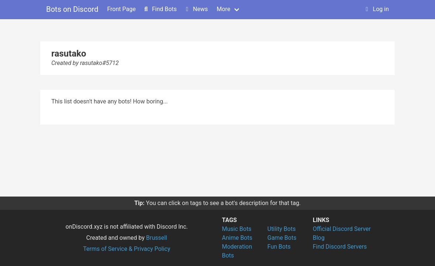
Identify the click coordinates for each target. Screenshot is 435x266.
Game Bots (282, 237)
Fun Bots (279, 246)
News (196, 9)
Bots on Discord (72, 9)
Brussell (156, 237)
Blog (319, 237)
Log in (376, 9)
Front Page (121, 9)
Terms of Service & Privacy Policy (126, 248)
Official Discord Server (342, 228)
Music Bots (236, 228)
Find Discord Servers (340, 246)
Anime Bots (237, 237)
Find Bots (160, 9)
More (223, 9)
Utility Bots (281, 228)
